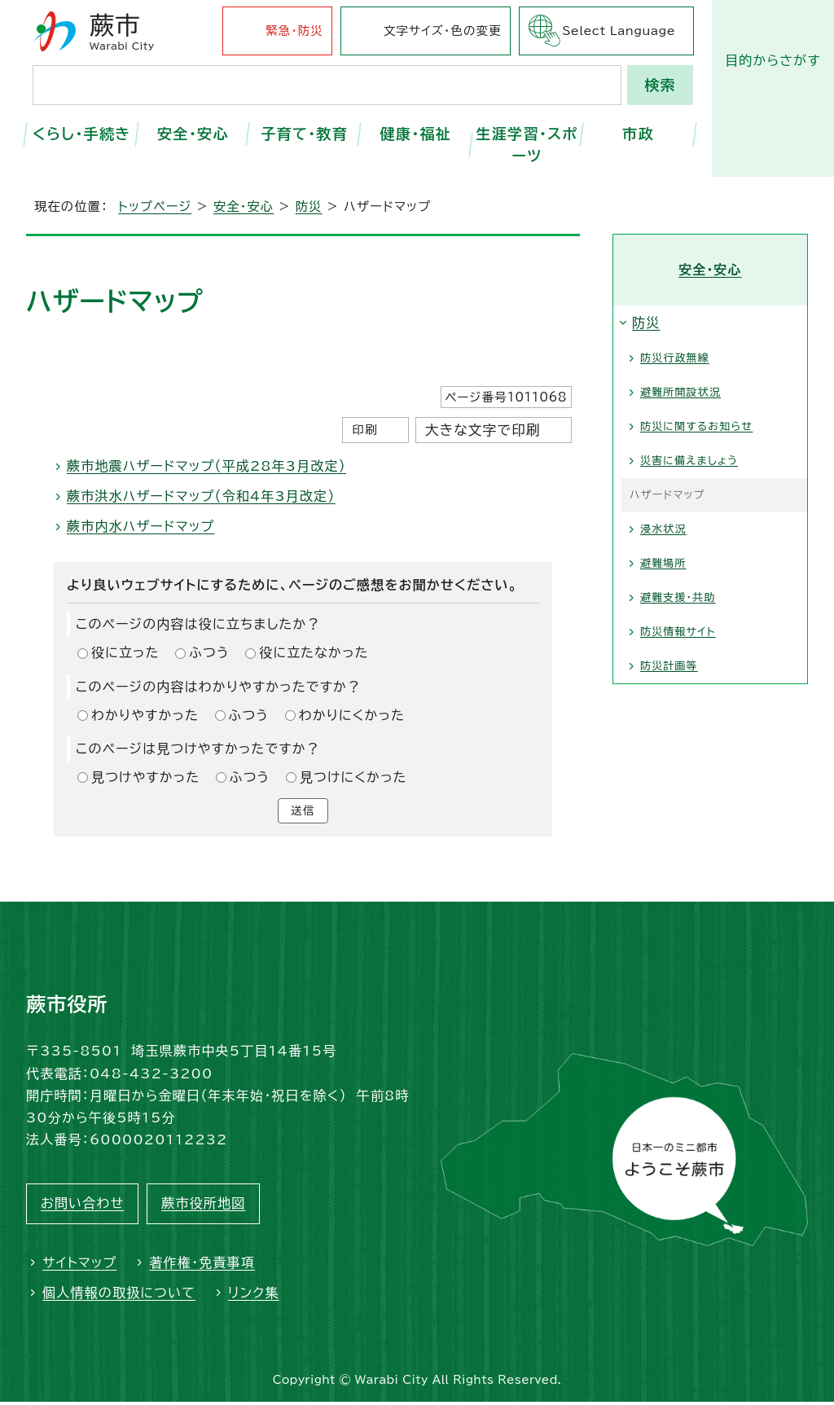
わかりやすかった (145, 715)
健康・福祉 (415, 133)
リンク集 (253, 1295)
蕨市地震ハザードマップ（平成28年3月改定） (206, 465)
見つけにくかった (353, 777)
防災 (309, 206)
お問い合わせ (82, 1206)
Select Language (618, 30)
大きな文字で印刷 (483, 430)
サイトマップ (79, 1264)
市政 (638, 133)
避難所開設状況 (680, 392)
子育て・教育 (304, 133)
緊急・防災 (294, 30)
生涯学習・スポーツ (526, 144)
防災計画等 (669, 666)
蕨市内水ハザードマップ (140, 526)
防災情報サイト (678, 631)
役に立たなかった (313, 652)
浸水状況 (663, 529)
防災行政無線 (674, 358)
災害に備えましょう (689, 460)
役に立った (125, 652)
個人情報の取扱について (118, 1295)
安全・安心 (193, 133)
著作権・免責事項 (202, 1264)
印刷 (364, 430)
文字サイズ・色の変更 (443, 30)
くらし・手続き (82, 133)
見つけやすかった (145, 777)
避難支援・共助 (678, 597)
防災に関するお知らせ (696, 426)
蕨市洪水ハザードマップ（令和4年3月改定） (201, 496)
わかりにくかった (352, 715)
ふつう (209, 652)
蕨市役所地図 (203, 1206)
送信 (303, 812)
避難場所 (663, 563)
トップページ (154, 206)
